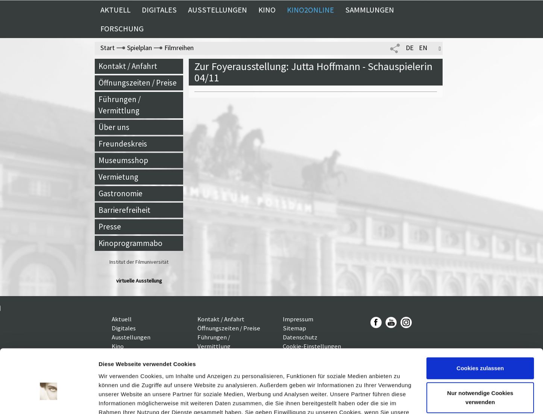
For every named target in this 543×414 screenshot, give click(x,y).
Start (107, 47)
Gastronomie (121, 193)
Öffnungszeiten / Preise (138, 83)
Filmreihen (179, 47)
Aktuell (115, 10)
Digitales (159, 10)
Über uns (114, 127)
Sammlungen (369, 10)
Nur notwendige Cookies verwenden (480, 354)
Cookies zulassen (480, 325)
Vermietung (118, 177)
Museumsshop (123, 160)
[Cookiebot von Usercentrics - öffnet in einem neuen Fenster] (49, 399)
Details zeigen (118, 399)
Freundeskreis (123, 144)
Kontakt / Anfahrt (128, 66)
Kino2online (310, 10)
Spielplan (139, 47)
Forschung (122, 29)
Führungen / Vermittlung (120, 105)
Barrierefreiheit (124, 210)
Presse (110, 227)
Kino (267, 10)
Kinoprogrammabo (130, 243)
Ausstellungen (217, 10)
